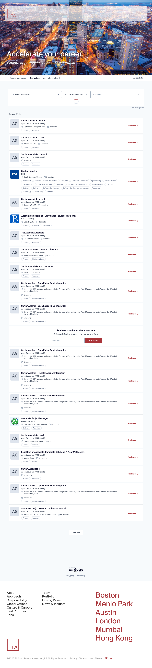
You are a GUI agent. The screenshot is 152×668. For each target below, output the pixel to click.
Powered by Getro (138, 108)
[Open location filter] (139, 94)
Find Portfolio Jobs (20, 613)
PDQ (24, 177)
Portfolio (48, 596)
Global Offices (17, 604)
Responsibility (17, 600)
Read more (133, 126)
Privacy (73, 658)
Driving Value (51, 600)
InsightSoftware (29, 433)
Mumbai (108, 629)
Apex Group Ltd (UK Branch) (34, 124)
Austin (105, 612)
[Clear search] (58, 94)
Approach (14, 596)
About (11, 593)
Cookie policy (80, 576)
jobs (36, 78)
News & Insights (53, 604)
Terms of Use (86, 658)
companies (18, 78)
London (108, 621)
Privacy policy (69, 576)
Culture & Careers (19, 608)
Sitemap (99, 658)
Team (46, 593)
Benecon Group (28, 223)
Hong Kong (114, 638)
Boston (107, 595)
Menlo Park (114, 604)
